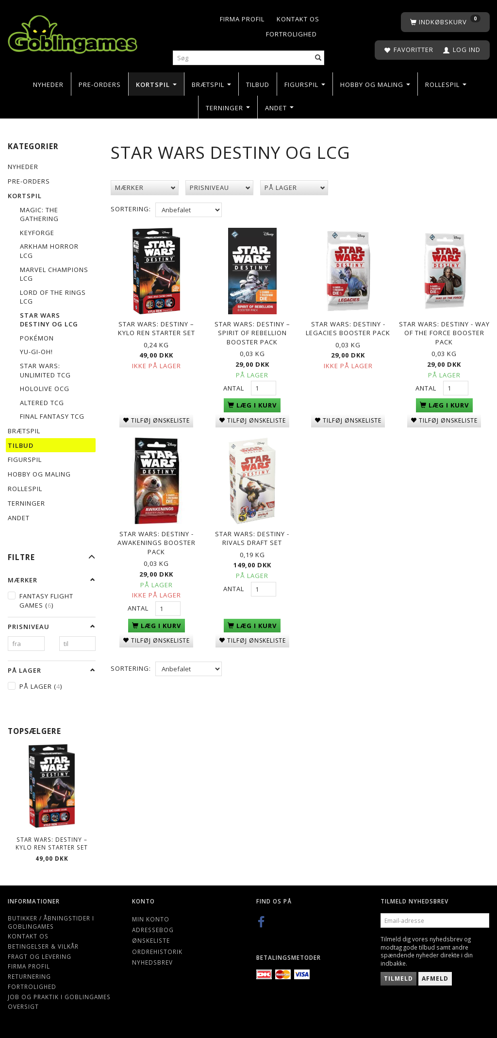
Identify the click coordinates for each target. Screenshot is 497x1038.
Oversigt (23, 1006)
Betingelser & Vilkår (43, 946)
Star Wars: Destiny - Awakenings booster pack (156, 540)
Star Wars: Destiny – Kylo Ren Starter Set (52, 843)
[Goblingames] (72, 32)
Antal (234, 387)
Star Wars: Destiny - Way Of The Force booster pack (444, 331)
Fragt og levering (39, 956)
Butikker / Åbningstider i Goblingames (51, 922)
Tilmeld (398, 978)
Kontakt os (298, 19)
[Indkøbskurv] (445, 22)
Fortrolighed (291, 34)
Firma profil (242, 19)
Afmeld (435, 978)
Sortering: (131, 208)
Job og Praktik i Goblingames (59, 997)
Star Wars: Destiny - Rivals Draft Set (252, 536)
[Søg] (318, 58)
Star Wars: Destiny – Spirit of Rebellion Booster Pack (252, 331)
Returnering (29, 976)
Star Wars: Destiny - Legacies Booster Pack (348, 327)
